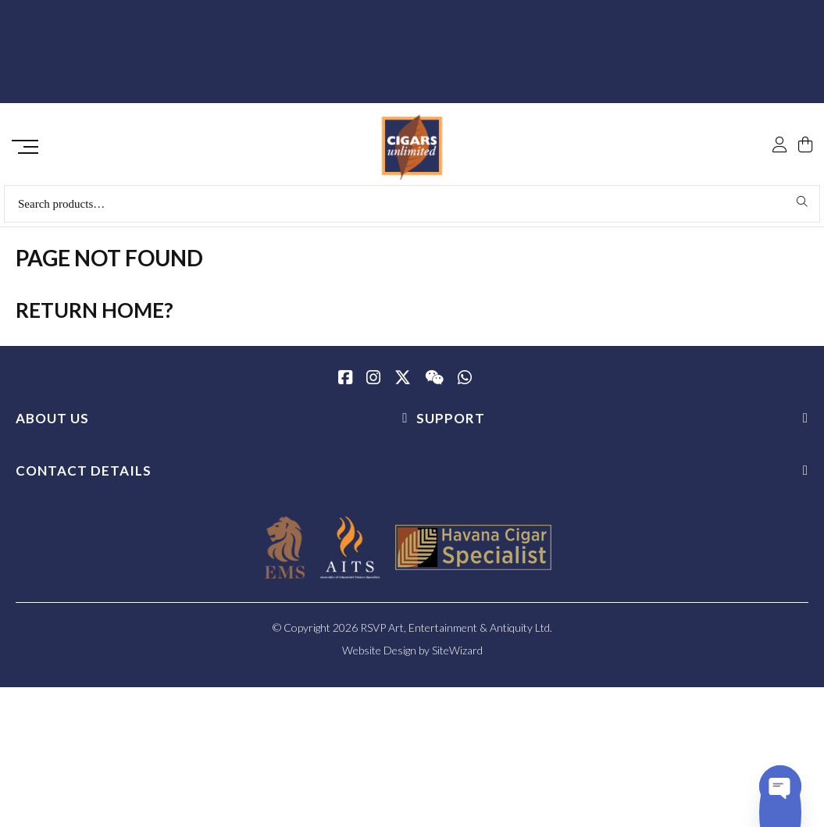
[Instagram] (373, 384)
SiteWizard (457, 655)
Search (802, 207)
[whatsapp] (465, 384)
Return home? (94, 315)
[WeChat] (434, 384)
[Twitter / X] (402, 384)
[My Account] (779, 111)
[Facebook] (345, 384)
